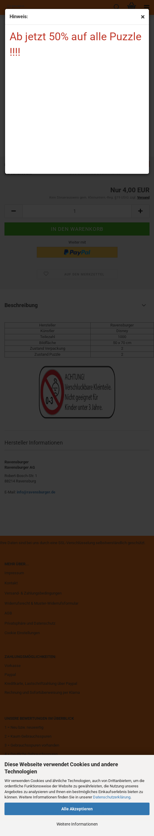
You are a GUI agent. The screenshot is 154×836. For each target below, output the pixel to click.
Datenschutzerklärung (111, 797)
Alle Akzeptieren (77, 808)
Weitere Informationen (77, 824)
